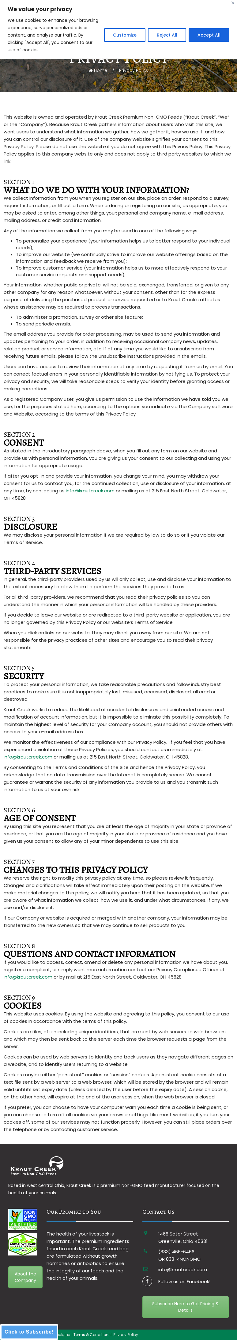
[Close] (232, 3)
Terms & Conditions (92, 1334)
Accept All (209, 35)
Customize (125, 35)
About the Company (25, 1277)
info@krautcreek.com (90, 490)
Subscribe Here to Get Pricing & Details (185, 1307)
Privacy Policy (125, 1334)
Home (98, 70)
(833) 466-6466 (176, 1251)
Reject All (167, 35)
